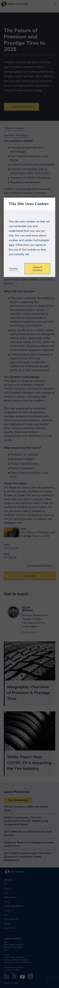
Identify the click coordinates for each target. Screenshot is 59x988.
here (11, 245)
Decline (13, 268)
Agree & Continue (37, 269)
